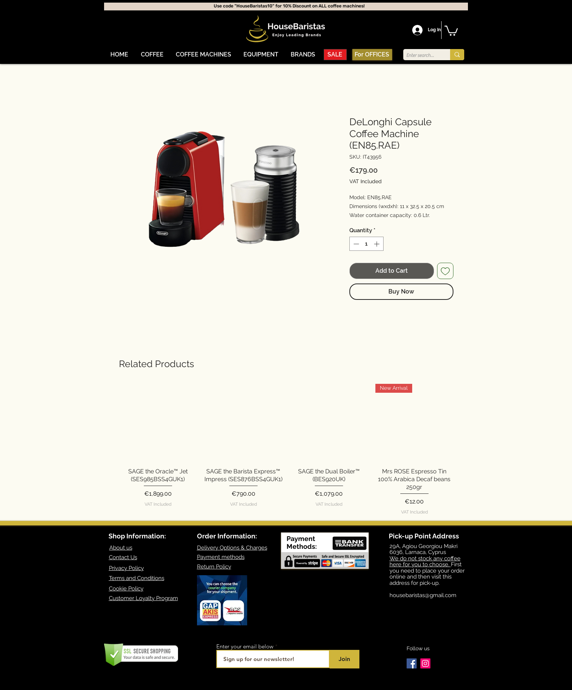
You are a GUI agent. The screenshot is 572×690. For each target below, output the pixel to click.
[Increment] (377, 244)
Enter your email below (245, 646)
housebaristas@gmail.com (423, 595)
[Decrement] (355, 244)
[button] (152, 54)
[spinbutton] (366, 244)
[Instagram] (425, 663)
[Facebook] (412, 663)
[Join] (344, 659)
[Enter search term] (420, 55)
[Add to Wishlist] (445, 271)
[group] (286, 449)
